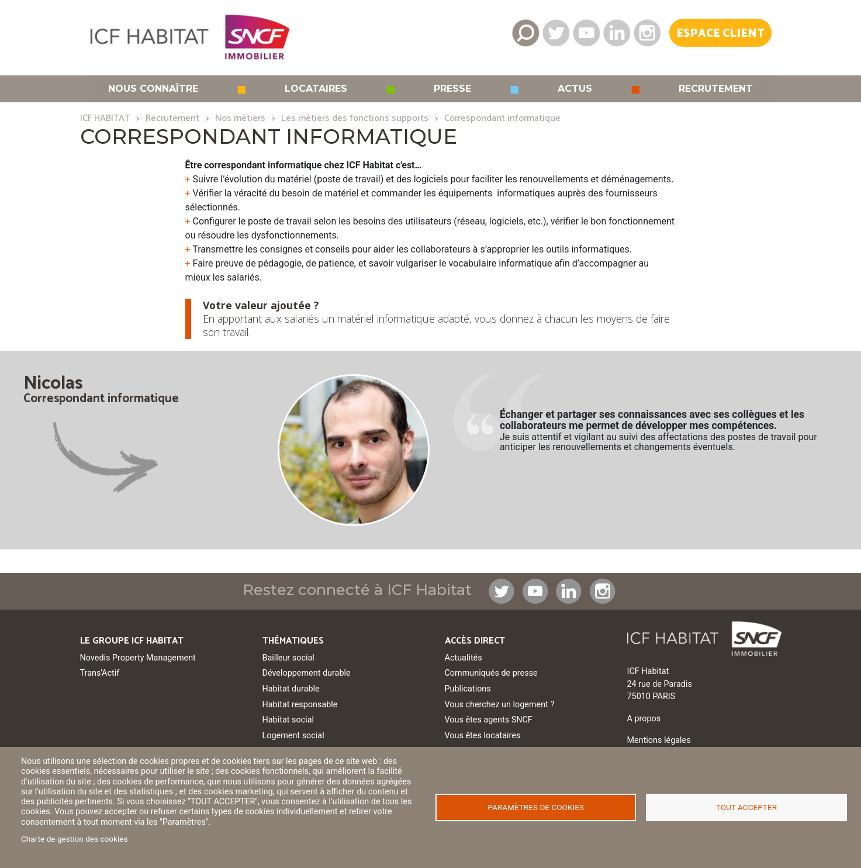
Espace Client (720, 34)
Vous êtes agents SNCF (488, 720)
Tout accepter (746, 807)
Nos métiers (240, 118)
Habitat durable (291, 689)
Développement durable (306, 673)
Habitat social (288, 720)
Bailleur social (288, 658)
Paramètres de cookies (535, 807)
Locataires (316, 89)
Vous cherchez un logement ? (500, 705)
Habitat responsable (300, 705)
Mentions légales (659, 740)
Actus (575, 89)
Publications (468, 689)
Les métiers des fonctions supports (354, 118)
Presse (452, 89)
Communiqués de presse (491, 673)
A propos (644, 719)
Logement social (293, 736)
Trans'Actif (100, 673)
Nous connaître (153, 89)
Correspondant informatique (502, 118)
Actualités (463, 658)
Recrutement (716, 89)
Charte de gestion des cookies (74, 838)
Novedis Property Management (138, 658)
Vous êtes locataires (483, 736)
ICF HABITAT (105, 118)
